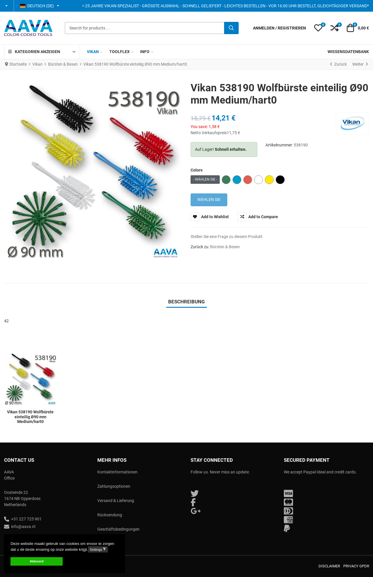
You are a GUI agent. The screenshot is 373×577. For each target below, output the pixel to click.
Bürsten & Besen (225, 246)
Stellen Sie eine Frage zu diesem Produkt (227, 236)
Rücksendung (109, 515)
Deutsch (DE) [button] (37, 6)
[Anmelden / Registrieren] (279, 28)
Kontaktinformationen (117, 472)
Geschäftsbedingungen (118, 529)
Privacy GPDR (356, 566)
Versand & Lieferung (115, 500)
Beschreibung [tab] (186, 302)
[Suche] (231, 28)
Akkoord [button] (36, 561)
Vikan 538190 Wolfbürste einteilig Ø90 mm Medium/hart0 (30, 417)
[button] (7, 5)
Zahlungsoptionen (113, 486)
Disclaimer (329, 566)
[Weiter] (360, 64)
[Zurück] (338, 64)
